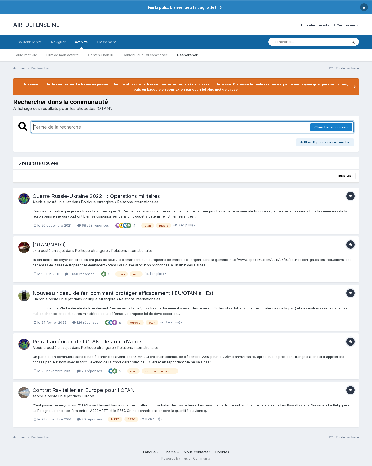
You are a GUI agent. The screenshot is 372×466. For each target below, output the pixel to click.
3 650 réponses (80, 274)
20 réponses (89, 419)
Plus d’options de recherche (325, 142)
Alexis (38, 202)
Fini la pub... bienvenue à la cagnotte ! (182, 7)
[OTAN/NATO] (49, 245)
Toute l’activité (25, 55)
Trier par (345, 176)
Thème (171, 452)
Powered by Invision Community (186, 458)
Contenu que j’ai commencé (145, 55)
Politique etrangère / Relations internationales (120, 202)
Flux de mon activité (63, 55)
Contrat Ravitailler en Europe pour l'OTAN (84, 390)
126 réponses (85, 322)
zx (35, 250)
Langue (151, 452)
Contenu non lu (100, 55)
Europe (88, 396)
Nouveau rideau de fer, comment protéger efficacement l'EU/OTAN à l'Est (123, 293)
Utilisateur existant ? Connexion (329, 25)
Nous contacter (197, 452)
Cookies (222, 452)
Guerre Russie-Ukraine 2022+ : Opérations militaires (96, 196)
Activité (81, 44)
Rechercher (187, 55)
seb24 (38, 396)
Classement (106, 42)
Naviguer (58, 42)
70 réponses (89, 371)
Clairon (38, 299)
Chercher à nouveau (331, 127)
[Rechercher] (293, 42)
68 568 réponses (93, 225)
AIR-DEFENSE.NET (38, 24)
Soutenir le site (30, 42)
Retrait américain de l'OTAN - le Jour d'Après (87, 342)
